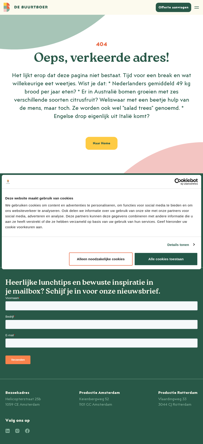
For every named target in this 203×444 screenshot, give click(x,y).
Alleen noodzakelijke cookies (101, 259)
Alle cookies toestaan (166, 259)
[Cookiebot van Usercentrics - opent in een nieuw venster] (178, 181)
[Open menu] (196, 7)
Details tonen (178, 244)
